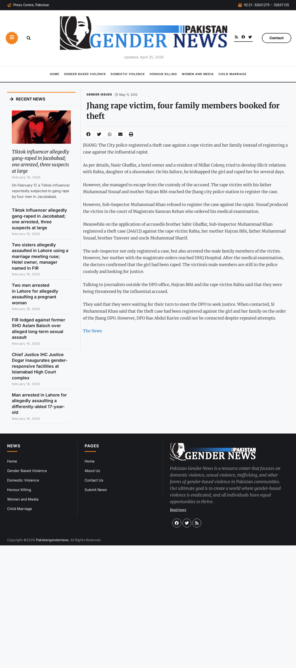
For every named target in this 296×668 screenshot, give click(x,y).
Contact (276, 38)
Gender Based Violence (85, 74)
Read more (178, 510)
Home (54, 74)
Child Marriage (232, 74)
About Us (92, 470)
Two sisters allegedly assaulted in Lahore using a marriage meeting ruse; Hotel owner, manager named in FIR (40, 256)
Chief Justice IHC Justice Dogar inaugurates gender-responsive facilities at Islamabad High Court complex (39, 366)
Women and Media (198, 74)
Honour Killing (163, 74)
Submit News (96, 489)
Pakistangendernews (52, 540)
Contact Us (94, 480)
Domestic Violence (128, 74)
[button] (28, 38)
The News (92, 331)
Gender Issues (99, 94)
